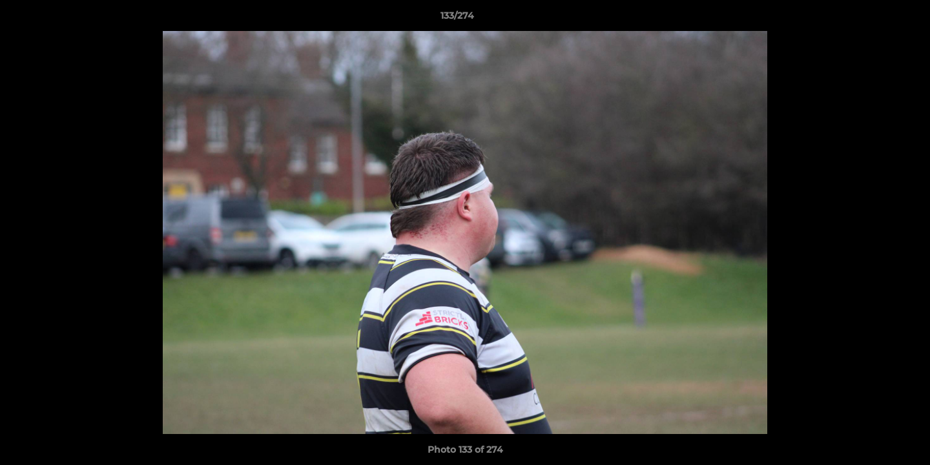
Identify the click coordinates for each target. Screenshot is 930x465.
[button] (876, 19)
